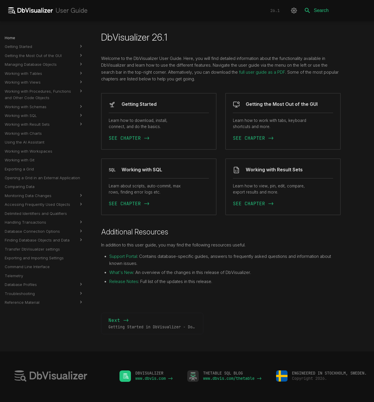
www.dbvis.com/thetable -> (232, 378)
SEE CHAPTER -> (129, 138)
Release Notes (123, 281)
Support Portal (123, 256)
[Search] (335, 10)
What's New (121, 272)
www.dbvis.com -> (154, 378)
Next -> (155, 323)
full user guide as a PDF (262, 72)
